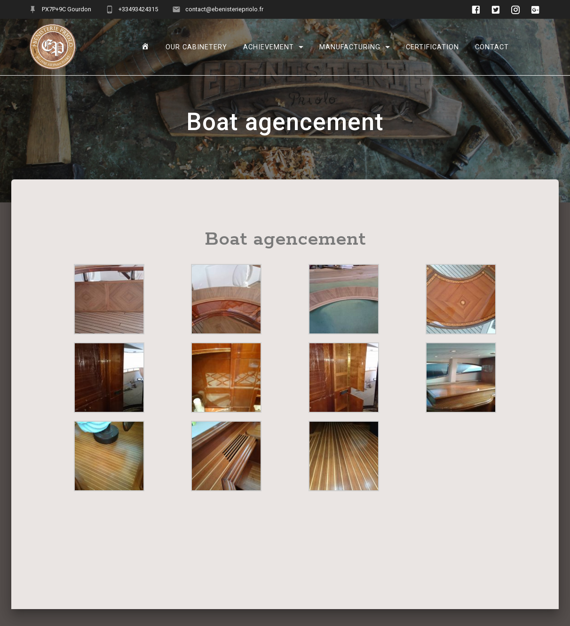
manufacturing (349, 47)
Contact (492, 47)
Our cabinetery (196, 47)
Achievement (268, 47)
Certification (432, 47)
